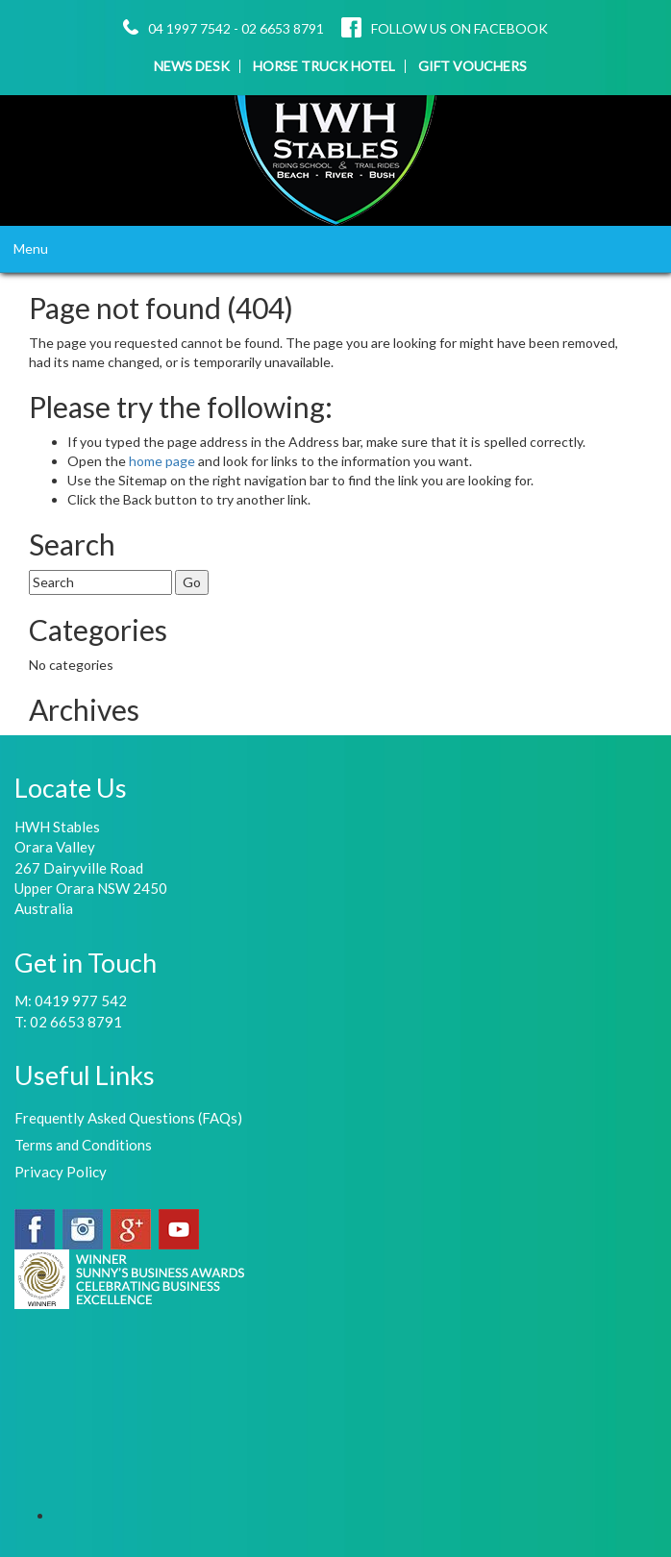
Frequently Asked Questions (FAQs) (128, 1117)
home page (163, 461)
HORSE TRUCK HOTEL (324, 66)
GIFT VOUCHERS (472, 66)
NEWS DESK (192, 66)
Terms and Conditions (83, 1144)
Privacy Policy (60, 1171)
